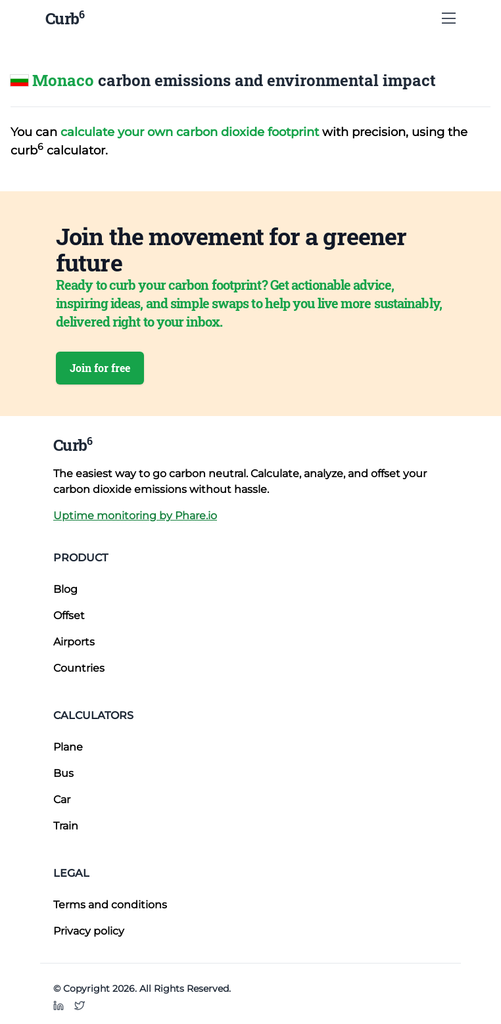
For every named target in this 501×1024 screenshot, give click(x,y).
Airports (74, 642)
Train (65, 826)
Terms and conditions (110, 904)
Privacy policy (88, 931)
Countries (79, 668)
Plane (68, 747)
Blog (65, 589)
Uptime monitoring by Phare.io (135, 515)
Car (61, 799)
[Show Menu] (449, 18)
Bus (63, 773)
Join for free (100, 368)
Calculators (93, 715)
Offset (69, 615)
